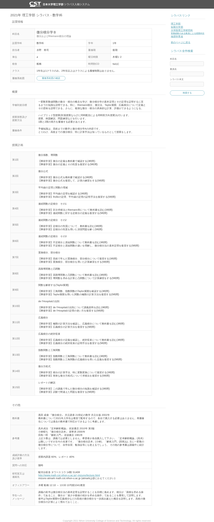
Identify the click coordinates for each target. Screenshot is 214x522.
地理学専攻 (177, 36)
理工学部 (176, 23)
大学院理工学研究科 (182, 30)
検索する (187, 92)
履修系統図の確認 (51, 78)
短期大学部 (177, 27)
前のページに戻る (180, 42)
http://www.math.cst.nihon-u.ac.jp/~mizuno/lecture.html (69, 475)
